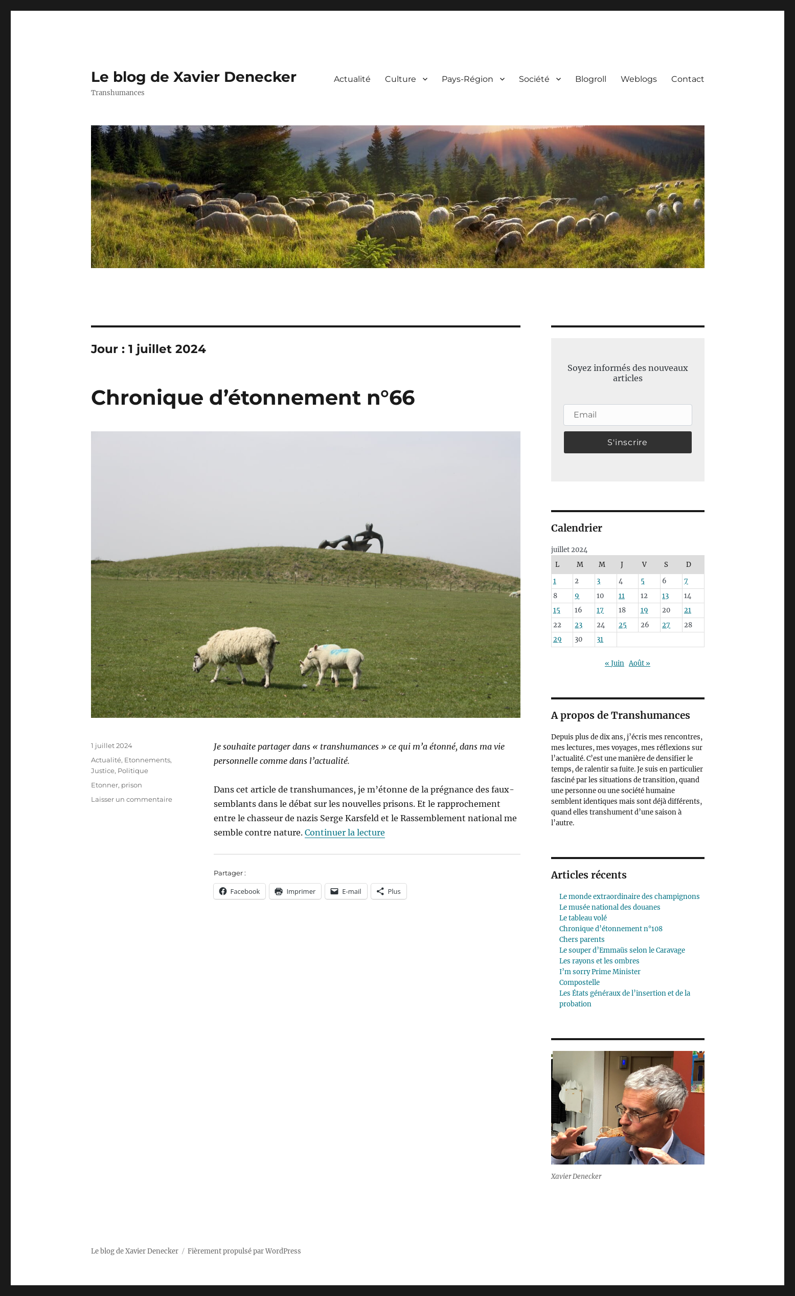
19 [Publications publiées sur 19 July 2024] (644, 610)
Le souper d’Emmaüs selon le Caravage (622, 950)
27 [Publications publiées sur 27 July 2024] (666, 625)
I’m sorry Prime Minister (600, 972)
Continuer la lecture (345, 832)
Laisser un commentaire (131, 799)
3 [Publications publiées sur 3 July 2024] (598, 581)
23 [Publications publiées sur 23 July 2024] (578, 625)
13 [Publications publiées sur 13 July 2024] (665, 595)
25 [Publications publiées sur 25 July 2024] (623, 625)
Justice (103, 770)
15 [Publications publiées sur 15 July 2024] (556, 610)
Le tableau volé (583, 918)
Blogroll (590, 79)
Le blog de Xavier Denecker (194, 76)
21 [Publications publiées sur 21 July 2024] (687, 610)
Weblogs (639, 79)
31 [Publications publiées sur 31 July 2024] (600, 639)
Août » (639, 663)
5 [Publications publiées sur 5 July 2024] (643, 581)
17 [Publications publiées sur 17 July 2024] (600, 610)
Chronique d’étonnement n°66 (253, 397)
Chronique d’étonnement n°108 (611, 929)
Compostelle (579, 982)
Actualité (352, 79)
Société (534, 79)
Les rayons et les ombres (599, 961)
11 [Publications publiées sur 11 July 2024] (622, 595)
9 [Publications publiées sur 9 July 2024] (577, 595)
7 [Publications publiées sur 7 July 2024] (686, 581)
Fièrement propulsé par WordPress (244, 1251)
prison (131, 785)
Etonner (104, 785)
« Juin (614, 663)
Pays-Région (467, 79)
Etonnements (147, 760)
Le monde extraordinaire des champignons (629, 896)
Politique (133, 770)
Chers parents (582, 939)
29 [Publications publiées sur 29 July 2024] (557, 639)
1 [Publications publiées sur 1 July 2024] (554, 581)
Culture (400, 79)
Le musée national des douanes (610, 907)
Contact (688, 79)
